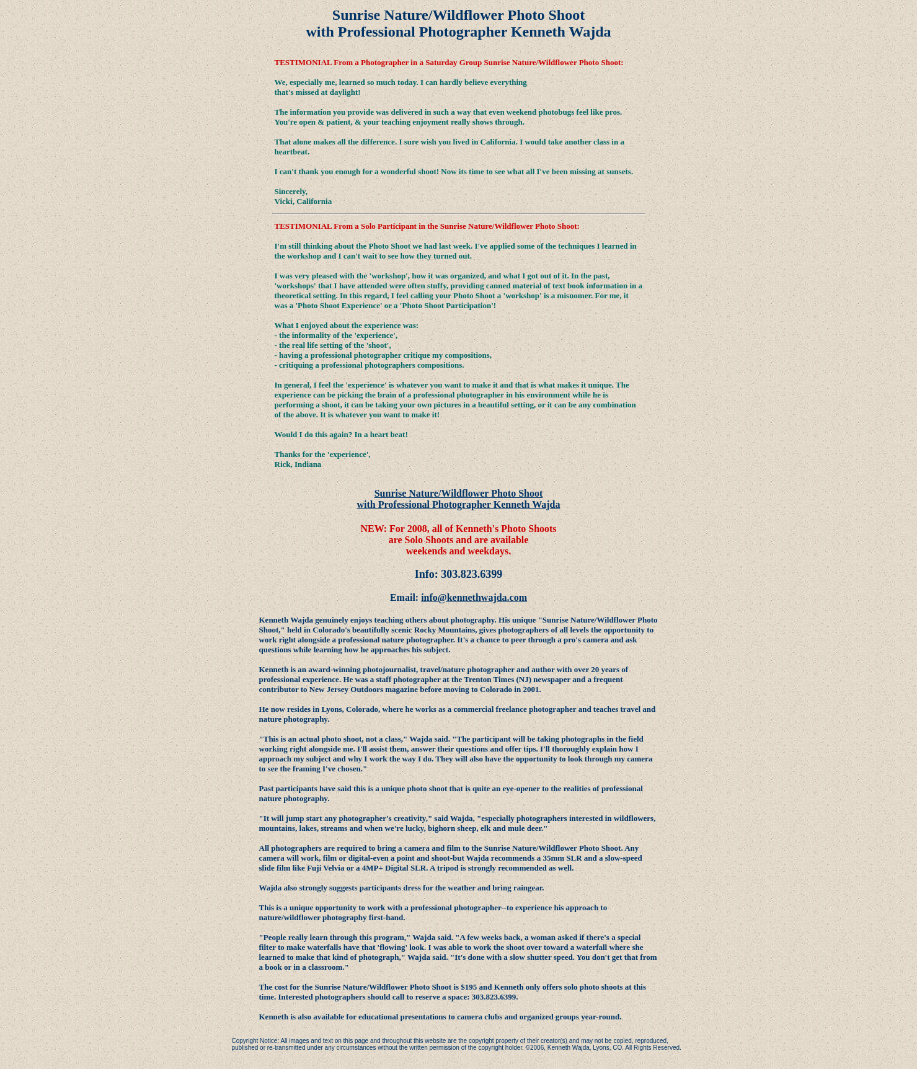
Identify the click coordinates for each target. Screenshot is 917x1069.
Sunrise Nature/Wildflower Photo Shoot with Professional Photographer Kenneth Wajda (458, 499)
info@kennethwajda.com (474, 597)
